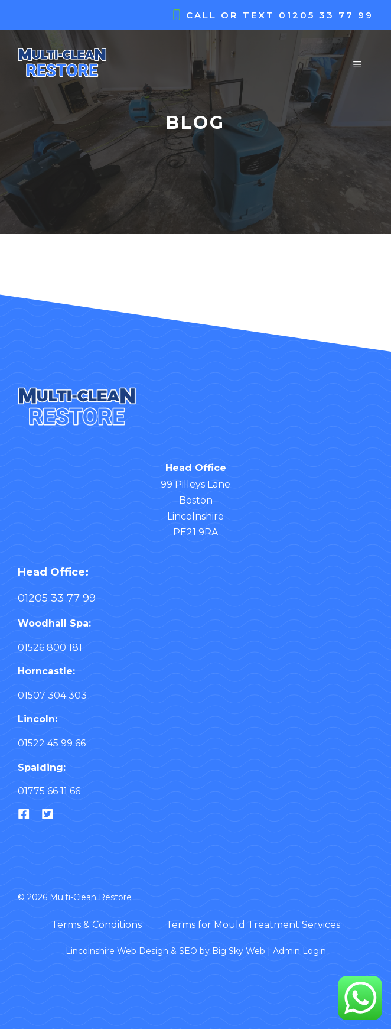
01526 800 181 (50, 647)
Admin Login (299, 951)
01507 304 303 (52, 695)
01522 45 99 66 (52, 743)
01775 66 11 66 (49, 791)
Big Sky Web (238, 951)
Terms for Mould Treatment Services (253, 924)
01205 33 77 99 (326, 15)
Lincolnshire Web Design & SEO (131, 951)
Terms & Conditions (96, 924)
